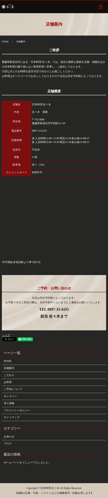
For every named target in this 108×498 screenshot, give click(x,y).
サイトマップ (12, 417)
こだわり (9, 375)
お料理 (8, 382)
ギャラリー (10, 396)
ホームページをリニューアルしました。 (27, 462)
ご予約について (13, 389)
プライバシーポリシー (17, 410)
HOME (5, 41)
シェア (6, 335)
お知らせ (9, 436)
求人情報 (9, 403)
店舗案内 (9, 368)
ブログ (8, 443)
